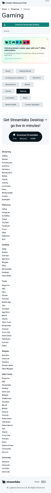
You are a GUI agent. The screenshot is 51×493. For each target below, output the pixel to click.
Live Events (9, 98)
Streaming (15, 9)
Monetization (10, 84)
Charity (8, 91)
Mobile (27, 84)
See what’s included (13, 58)
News (25, 98)
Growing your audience (14, 78)
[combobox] (25, 31)
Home (4, 9)
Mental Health (10, 105)
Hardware (37, 78)
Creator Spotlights (32, 105)
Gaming (23, 91)
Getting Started (25, 71)
